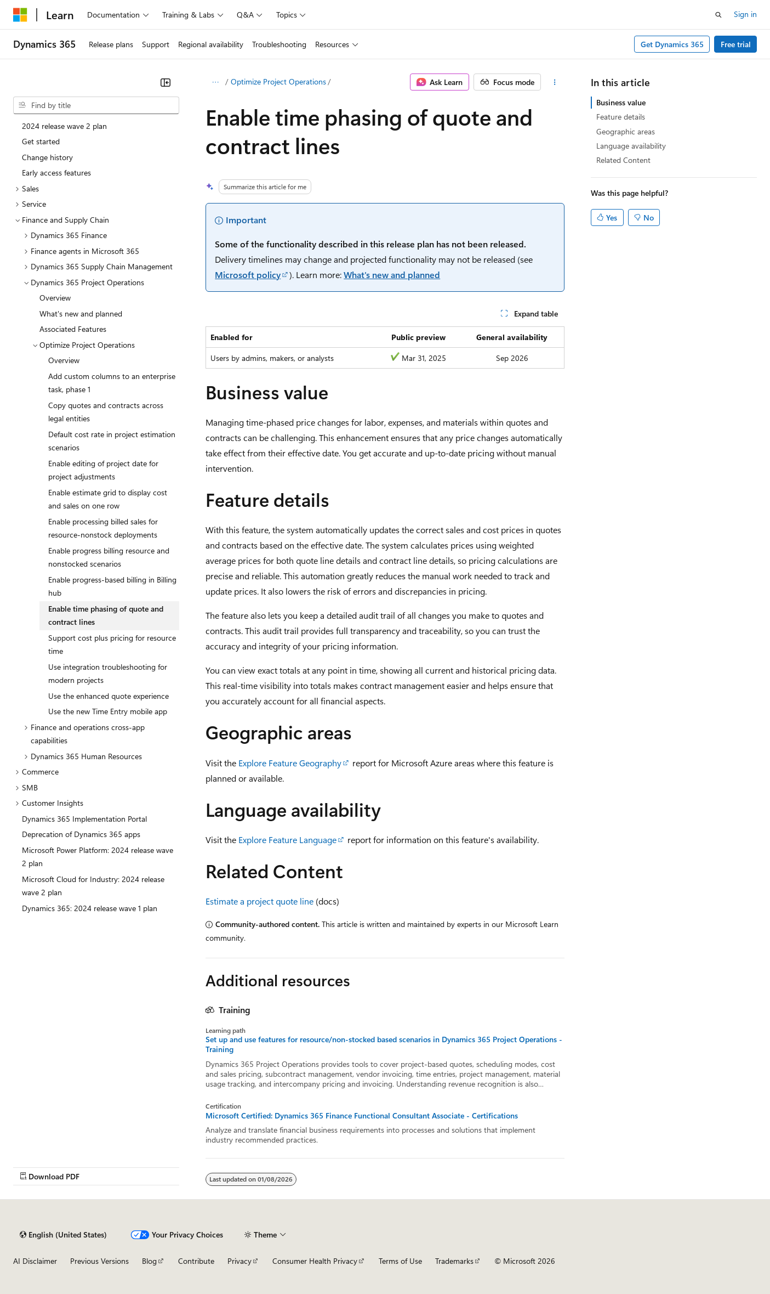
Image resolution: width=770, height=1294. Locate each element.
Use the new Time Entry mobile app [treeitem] (107, 711)
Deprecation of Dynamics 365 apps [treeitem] (81, 834)
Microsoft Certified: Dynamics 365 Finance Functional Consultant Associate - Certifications (362, 1116)
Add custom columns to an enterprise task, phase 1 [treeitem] (111, 383)
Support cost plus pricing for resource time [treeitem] (112, 644)
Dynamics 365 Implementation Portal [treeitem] (84, 818)
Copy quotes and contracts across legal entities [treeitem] (105, 412)
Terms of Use (400, 1261)
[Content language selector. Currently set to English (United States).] (63, 1235)
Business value (621, 102)
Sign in (745, 14)
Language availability (631, 145)
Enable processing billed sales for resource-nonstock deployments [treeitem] (103, 528)
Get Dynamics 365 (672, 44)
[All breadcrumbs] (215, 82)
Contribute (196, 1261)
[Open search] (718, 15)
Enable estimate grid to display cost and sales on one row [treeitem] (107, 499)
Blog (149, 1261)
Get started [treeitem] (41, 141)
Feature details (620, 116)
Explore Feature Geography (289, 763)
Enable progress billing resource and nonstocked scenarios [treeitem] (108, 557)
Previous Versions (99, 1261)
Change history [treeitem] (47, 157)
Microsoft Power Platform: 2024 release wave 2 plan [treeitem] (97, 857)
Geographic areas (625, 131)
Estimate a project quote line (259, 901)
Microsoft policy (248, 274)
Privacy (239, 1261)
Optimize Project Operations (278, 81)
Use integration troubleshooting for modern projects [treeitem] (107, 674)
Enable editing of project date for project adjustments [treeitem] (103, 470)
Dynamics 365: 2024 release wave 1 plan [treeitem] (89, 908)
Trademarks (454, 1261)
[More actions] (554, 82)
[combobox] (96, 105)
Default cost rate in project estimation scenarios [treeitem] (111, 441)
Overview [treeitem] (55, 297)
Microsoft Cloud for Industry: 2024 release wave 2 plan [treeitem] (93, 886)
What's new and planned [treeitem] (80, 313)
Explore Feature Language (287, 839)
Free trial (736, 44)
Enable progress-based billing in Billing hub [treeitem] (112, 586)
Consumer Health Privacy (314, 1261)
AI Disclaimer (35, 1261)
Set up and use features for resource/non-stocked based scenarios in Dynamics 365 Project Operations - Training (384, 1044)
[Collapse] (165, 82)
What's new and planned (392, 274)
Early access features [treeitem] (56, 172)
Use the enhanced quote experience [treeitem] (108, 696)
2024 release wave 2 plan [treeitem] (64, 126)
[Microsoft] (20, 15)
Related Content (623, 160)
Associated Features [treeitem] (72, 329)
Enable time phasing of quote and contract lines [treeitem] (105, 615)
